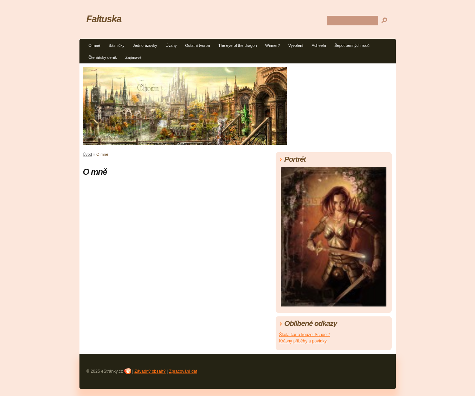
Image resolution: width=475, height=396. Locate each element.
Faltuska (103, 18)
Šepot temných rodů (352, 45)
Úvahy (171, 45)
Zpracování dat (183, 371)
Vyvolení (295, 45)
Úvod (87, 154)
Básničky (116, 45)
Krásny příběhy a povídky (303, 341)
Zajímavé (133, 57)
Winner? (272, 45)
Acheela (319, 45)
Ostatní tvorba (197, 45)
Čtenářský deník (103, 57)
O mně (95, 45)
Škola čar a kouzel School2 (304, 334)
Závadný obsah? (150, 371)
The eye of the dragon (237, 45)
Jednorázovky (145, 45)
